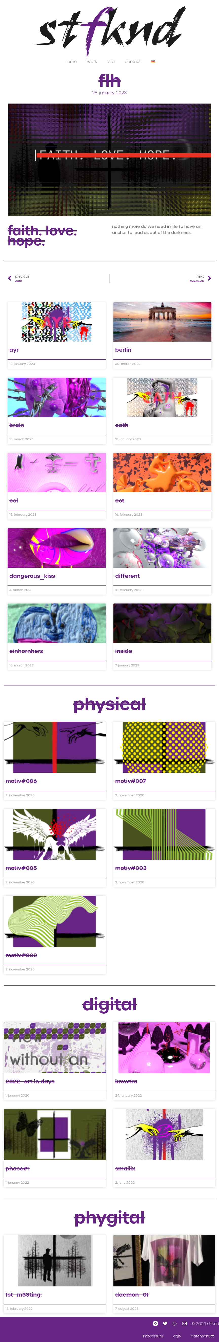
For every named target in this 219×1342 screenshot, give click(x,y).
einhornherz (26, 651)
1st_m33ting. (24, 1294)
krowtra (126, 1081)
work (92, 61)
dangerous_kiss (32, 576)
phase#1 (18, 1168)
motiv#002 (21, 955)
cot (119, 500)
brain (16, 425)
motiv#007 (130, 781)
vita (111, 61)
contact (133, 61)
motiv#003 (131, 868)
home (71, 61)
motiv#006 (21, 781)
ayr (14, 350)
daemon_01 (132, 1294)
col (13, 500)
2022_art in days (30, 1081)
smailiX (125, 1168)
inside (123, 651)
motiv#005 (21, 868)
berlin (123, 350)
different (127, 576)
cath (121, 425)
